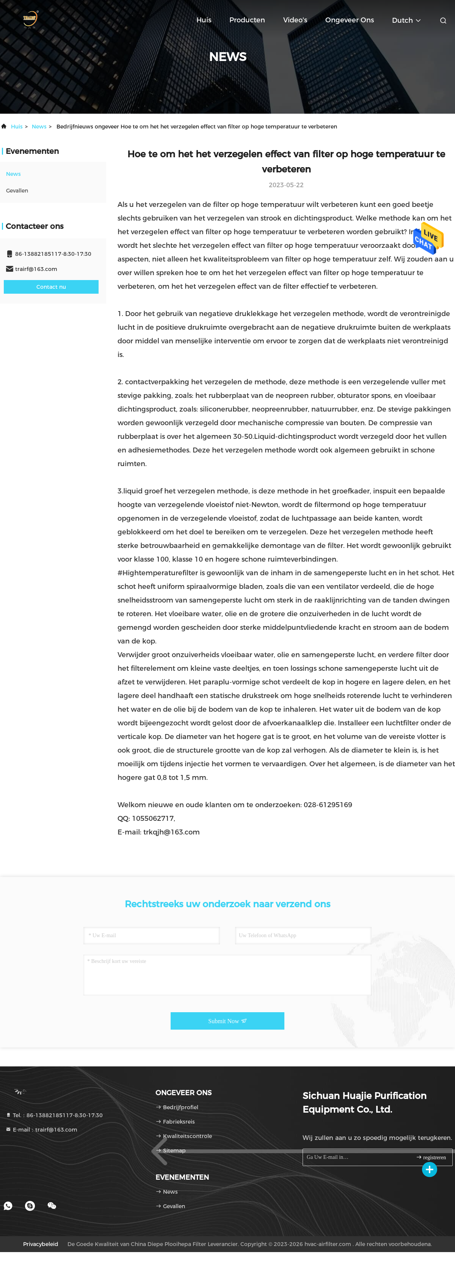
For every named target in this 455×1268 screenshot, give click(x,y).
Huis (203, 20)
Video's (295, 20)
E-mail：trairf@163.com (41, 1129)
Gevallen (17, 190)
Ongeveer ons (349, 20)
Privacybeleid (40, 1244)
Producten (247, 20)
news (39, 126)
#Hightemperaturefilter (158, 573)
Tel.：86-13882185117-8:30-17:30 (54, 1115)
